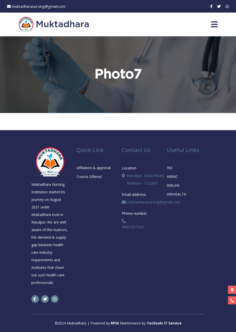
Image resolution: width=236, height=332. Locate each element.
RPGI (115, 323)
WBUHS (173, 185)
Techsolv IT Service (164, 323)
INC (170, 167)
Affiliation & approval (94, 167)
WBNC (172, 176)
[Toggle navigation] (214, 24)
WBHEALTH (176, 194)
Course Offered (89, 176)
